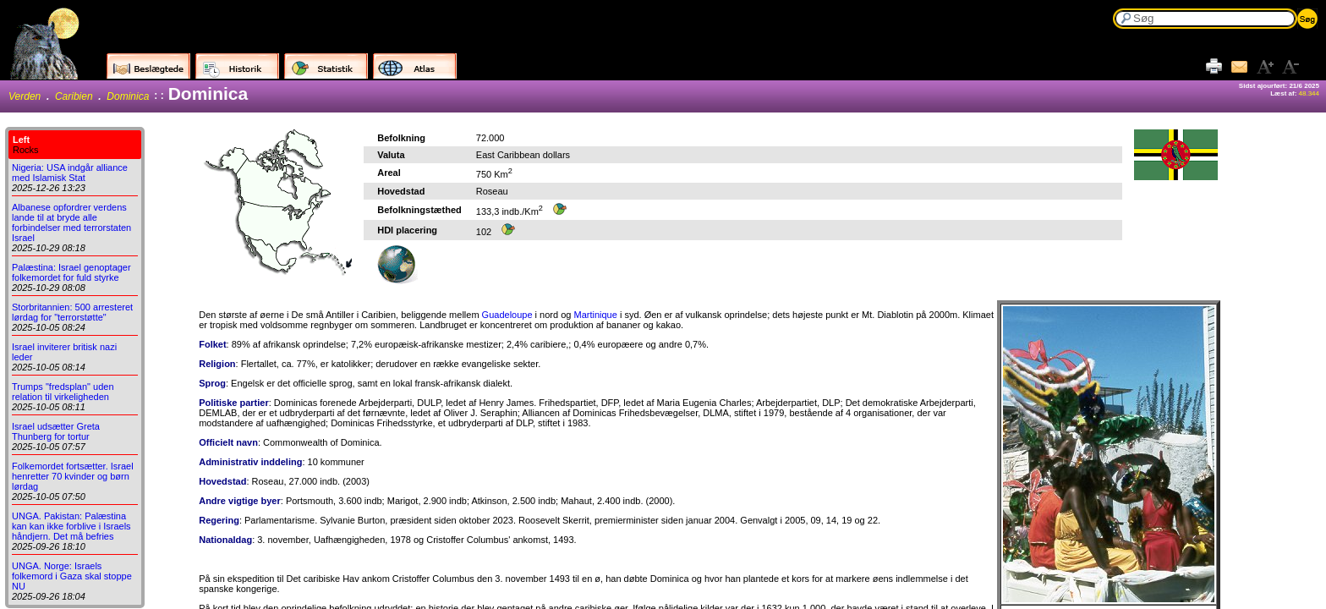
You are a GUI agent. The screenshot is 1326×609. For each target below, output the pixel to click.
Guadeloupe (507, 315)
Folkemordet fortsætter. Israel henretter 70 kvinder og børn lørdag (73, 476)
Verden (24, 96)
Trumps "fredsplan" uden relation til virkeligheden (63, 391)
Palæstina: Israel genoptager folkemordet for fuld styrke (71, 272)
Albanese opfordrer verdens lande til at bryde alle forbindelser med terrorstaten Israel (71, 222)
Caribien (74, 96)
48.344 (1309, 93)
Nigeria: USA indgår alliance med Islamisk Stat (70, 172)
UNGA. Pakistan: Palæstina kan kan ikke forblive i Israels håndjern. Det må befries (71, 526)
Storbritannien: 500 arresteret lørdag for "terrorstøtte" (72, 312)
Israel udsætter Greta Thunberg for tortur (56, 431)
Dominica (128, 96)
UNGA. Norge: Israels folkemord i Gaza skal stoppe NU (72, 576)
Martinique (594, 315)
